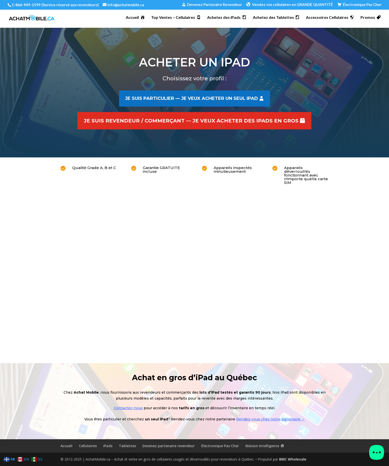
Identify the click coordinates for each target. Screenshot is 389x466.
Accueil (66, 445)
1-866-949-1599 (26, 4)
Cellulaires (88, 445)
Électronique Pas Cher (220, 445)
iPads (107, 445)
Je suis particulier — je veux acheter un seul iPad (191, 98)
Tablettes (127, 445)
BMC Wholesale (292, 459)
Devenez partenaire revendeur (168, 445)
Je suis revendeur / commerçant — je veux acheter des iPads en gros (191, 121)
